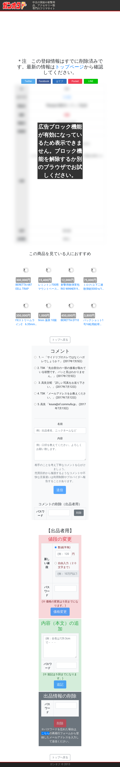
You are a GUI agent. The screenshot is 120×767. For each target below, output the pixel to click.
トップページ (69, 67)
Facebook (44, 81)
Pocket (75, 81)
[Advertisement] (60, 34)
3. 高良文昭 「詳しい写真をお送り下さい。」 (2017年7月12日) (61, 384)
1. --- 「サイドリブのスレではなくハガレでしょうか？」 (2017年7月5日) (62, 359)
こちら (45, 733)
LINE (90, 81)
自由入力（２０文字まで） (67, 565)
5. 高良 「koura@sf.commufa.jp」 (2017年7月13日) (61, 406)
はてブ (59, 81)
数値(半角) (64, 547)
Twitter (28, 81)
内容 (60, 438)
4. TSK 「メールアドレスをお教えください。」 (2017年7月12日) (61, 395)
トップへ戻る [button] (60, 339)
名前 (60, 424)
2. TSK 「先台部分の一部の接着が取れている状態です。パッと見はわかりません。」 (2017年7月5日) (61, 372)
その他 (67, 97)
